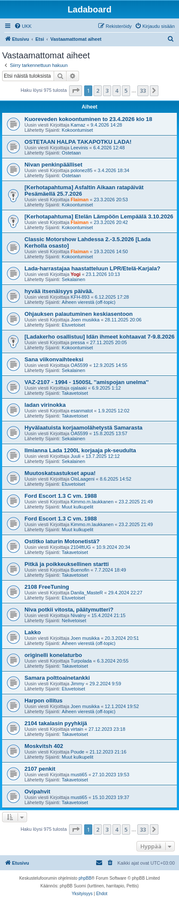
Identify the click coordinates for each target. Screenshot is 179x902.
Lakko (32, 632)
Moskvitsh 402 (43, 746)
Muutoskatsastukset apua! (60, 473)
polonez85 (82, 170)
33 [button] (143, 90)
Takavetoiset (75, 393)
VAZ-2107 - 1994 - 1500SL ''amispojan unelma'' (86, 382)
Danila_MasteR (87, 592)
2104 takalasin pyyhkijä (55, 723)
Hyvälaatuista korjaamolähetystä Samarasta (83, 427)
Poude (78, 751)
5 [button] (125, 90)
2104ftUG (81, 547)
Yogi (76, 274)
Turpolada (81, 660)
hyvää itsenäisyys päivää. (59, 291)
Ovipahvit (37, 791)
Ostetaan (71, 152)
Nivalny (78, 615)
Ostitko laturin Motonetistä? (62, 541)
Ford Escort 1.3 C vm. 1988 (60, 496)
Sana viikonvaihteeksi (53, 359)
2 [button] (97, 90)
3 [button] (107, 90)
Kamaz (78, 124)
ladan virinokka (45, 405)
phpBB (85, 878)
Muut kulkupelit (77, 506)
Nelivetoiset (74, 620)
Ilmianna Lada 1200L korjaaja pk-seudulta (80, 450)
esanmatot (82, 410)
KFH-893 (80, 297)
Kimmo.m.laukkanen (92, 501)
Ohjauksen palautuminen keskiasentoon (78, 314)
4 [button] (116, 90)
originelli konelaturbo (53, 655)
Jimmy (78, 683)
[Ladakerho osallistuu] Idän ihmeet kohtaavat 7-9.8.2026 (99, 336)
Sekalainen (73, 279)
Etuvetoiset (73, 324)
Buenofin (80, 569)
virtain (77, 729)
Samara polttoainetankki (57, 678)
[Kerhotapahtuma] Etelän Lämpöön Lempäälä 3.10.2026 (98, 216)
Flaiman (80, 199)
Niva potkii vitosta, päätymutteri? (68, 609)
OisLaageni (83, 478)
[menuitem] (23, 26)
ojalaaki (79, 387)
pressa (78, 342)
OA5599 (79, 365)
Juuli (76, 456)
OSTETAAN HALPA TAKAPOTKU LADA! (77, 142)
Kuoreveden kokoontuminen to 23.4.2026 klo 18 (88, 119)
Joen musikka (85, 319)
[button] (75, 90)
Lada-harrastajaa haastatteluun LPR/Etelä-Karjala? (92, 268)
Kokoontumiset (77, 130)
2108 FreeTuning (46, 587)
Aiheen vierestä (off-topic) (88, 302)
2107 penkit (39, 769)
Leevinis (79, 147)
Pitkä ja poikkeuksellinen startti (66, 564)
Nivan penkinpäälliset (53, 164)
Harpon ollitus (43, 700)
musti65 (79, 774)
